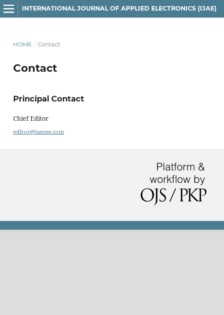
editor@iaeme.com (38, 132)
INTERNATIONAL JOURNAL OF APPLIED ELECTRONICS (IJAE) (119, 8)
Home (22, 44)
